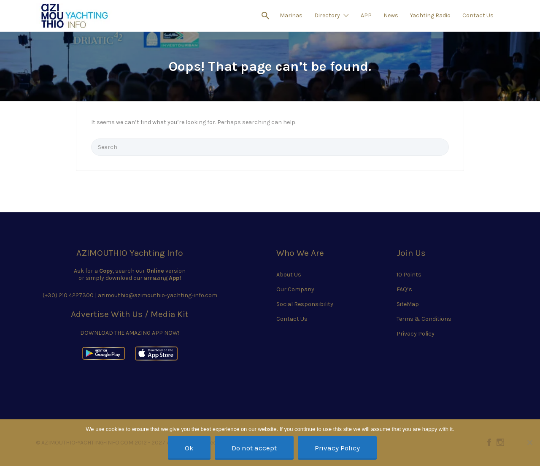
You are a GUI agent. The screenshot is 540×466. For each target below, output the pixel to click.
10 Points (409, 274)
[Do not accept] (529, 442)
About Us (288, 274)
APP (366, 15)
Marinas (291, 15)
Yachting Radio (430, 15)
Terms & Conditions (424, 318)
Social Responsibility (304, 304)
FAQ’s (404, 289)
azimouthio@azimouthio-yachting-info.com (157, 295)
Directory (327, 15)
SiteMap (408, 304)
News (390, 15)
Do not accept (254, 448)
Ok (189, 448)
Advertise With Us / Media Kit (130, 314)
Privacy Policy (416, 333)
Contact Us (478, 15)
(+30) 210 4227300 (68, 295)
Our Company (295, 289)
